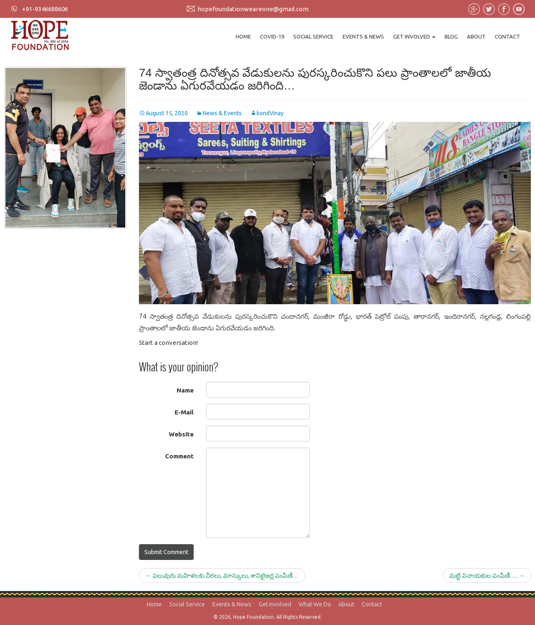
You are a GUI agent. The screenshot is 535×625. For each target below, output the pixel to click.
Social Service (313, 36)
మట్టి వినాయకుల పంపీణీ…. (487, 575)
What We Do (315, 604)
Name (185, 390)
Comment (179, 456)
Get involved (414, 36)
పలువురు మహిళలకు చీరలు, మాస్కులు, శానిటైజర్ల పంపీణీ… (222, 575)
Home (243, 36)
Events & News (363, 36)
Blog (451, 36)
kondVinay (270, 113)
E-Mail (184, 412)
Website (181, 434)
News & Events (222, 113)
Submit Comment (166, 552)
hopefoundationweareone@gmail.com (253, 8)
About (476, 36)
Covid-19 (272, 36)
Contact (507, 36)
